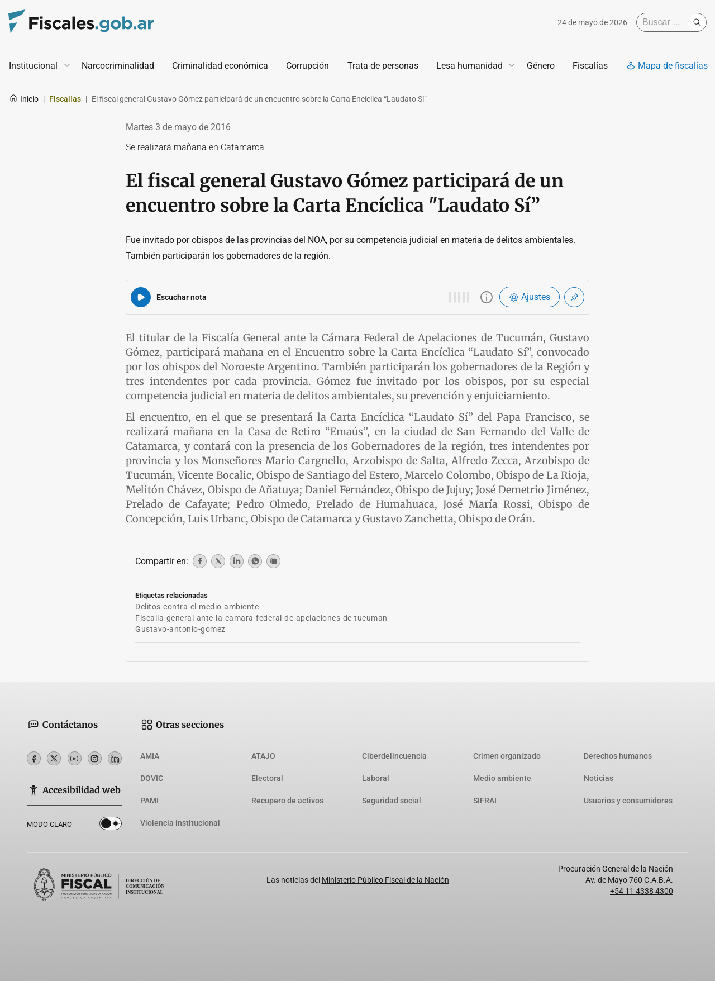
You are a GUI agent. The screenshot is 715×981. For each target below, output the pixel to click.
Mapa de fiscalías (667, 65)
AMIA (149, 755)
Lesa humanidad (469, 65)
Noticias (598, 778)
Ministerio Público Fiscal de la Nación (385, 879)
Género (541, 65)
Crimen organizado (507, 755)
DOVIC (151, 778)
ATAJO (263, 755)
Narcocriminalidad (118, 65)
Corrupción (307, 65)
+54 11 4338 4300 (641, 891)
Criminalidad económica (220, 65)
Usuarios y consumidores (628, 800)
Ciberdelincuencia (394, 755)
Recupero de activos (287, 800)
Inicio (24, 98)
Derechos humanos (618, 755)
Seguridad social (391, 800)
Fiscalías (590, 65)
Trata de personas (382, 65)
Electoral (267, 778)
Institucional (33, 65)
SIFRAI (485, 800)
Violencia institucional (180, 822)
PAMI (149, 800)
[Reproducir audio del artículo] (141, 297)
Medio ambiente (502, 778)
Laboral (375, 778)
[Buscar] (665, 22)
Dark (110, 826)
